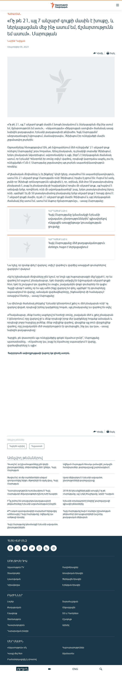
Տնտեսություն (14, 619)
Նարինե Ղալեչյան (16, 40)
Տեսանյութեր (13, 573)
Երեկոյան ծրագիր (71, 585)
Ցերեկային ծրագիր (71, 579)
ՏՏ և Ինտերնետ (70, 613)
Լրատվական (13, 579)
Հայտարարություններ (73, 647)
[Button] (98, 53)
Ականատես (68, 653)
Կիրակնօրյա (13, 585)
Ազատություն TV (15, 567)
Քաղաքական (14, 607)
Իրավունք (12, 613)
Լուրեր (10, 601)
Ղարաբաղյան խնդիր (17, 631)
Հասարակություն (15, 625)
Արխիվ (65, 625)
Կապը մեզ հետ (14, 653)
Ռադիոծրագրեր (70, 567)
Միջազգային (68, 607)
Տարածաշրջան (70, 601)
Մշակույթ (67, 619)
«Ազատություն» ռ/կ (17, 647)
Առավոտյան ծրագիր (72, 573)
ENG (75, 668)
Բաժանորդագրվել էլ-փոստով (22, 659)
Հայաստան (14, 13)
